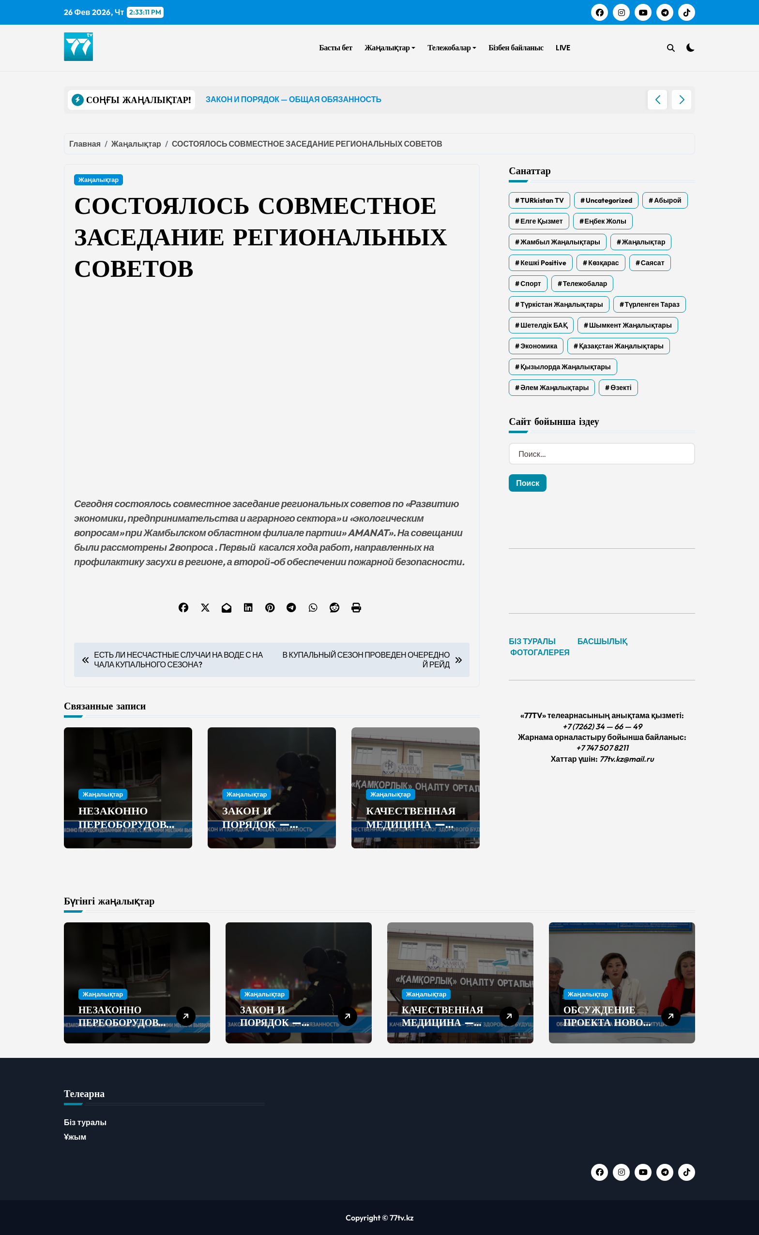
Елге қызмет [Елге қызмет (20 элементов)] (541, 221)
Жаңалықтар (389, 47)
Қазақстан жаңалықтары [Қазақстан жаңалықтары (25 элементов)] (621, 346)
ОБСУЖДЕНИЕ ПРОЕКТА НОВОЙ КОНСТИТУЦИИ (607, 1022)
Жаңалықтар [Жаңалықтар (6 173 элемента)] (643, 242)
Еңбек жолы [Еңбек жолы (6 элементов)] (605, 221)
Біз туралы (85, 1122)
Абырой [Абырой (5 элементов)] (667, 200)
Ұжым (75, 1137)
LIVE (563, 47)
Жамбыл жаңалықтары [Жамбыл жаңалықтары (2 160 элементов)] (560, 242)
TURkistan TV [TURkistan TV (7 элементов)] (542, 200)
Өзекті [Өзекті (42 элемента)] (620, 387)
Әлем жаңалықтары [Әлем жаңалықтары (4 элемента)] (554, 387)
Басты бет (335, 47)
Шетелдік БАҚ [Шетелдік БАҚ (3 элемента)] (543, 325)
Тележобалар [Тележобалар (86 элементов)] (585, 283)
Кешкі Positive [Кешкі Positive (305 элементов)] (543, 262)
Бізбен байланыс (515, 47)
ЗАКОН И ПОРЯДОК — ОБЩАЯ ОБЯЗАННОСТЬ (263, 831)
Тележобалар (451, 47)
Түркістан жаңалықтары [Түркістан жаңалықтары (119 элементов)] (561, 304)
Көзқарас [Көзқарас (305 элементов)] (603, 262)
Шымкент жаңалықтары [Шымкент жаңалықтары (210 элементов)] (630, 325)
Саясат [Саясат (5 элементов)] (653, 262)
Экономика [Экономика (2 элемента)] (538, 346)
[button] (681, 99)
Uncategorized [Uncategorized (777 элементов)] (609, 200)
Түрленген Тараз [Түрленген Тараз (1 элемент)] (652, 304)
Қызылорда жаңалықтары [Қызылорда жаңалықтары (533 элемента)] (565, 366)
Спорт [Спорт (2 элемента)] (530, 283)
